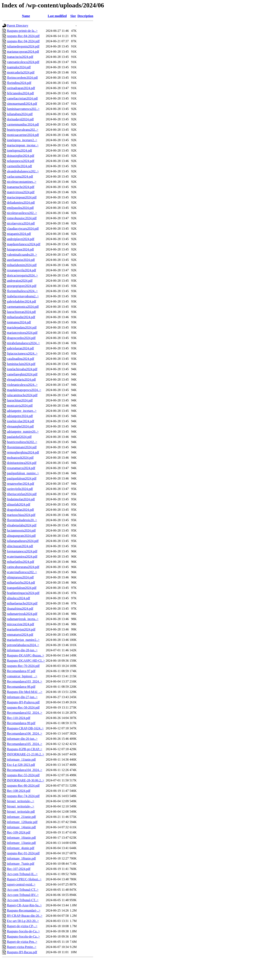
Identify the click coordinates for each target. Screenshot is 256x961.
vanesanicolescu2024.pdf (23, 62)
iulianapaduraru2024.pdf (23, 541)
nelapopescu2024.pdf (20, 161)
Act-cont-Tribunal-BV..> (23, 895)
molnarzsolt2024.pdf (20, 457)
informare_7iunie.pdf (20, 863)
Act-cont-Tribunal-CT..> (22, 889)
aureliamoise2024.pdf (21, 259)
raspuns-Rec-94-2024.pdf (23, 41)
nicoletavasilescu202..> (22, 213)
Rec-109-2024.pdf (18, 832)
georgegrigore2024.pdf (21, 285)
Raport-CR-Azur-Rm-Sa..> (24, 905)
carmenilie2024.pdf (19, 166)
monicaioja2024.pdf (20, 405)
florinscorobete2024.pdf (22, 77)
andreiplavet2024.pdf (20, 239)
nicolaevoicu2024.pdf (21, 223)
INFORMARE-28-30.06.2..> (25, 780)
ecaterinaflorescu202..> (22, 572)
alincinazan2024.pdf (20, 546)
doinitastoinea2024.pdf (21, 462)
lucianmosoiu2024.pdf (21, 530)
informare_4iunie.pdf (20, 848)
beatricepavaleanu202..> (22, 129)
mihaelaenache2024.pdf (22, 603)
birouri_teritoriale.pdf (21, 811)
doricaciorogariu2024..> (22, 275)
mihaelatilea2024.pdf (20, 561)
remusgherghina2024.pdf (23, 452)
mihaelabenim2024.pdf (22, 265)
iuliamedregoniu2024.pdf (23, 46)
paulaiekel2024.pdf (19, 436)
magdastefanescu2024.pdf (23, 244)
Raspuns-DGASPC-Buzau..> (25, 655)
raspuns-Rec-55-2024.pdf (23, 775)
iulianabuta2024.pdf (20, 114)
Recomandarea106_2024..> (24, 733)
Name (26, 16)
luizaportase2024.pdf (20, 249)
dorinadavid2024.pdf (20, 119)
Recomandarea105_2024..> (24, 744)
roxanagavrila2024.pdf (21, 270)
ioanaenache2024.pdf (20, 187)
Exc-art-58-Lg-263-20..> (23, 921)
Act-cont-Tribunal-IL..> (22, 874)
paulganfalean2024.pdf (21, 478)
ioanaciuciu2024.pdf (20, 56)
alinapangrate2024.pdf (21, 535)
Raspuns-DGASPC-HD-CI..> (26, 660)
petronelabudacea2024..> (23, 645)
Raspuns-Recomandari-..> (23, 910)
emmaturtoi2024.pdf (20, 634)
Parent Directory (17, 25)
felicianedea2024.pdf (20, 93)
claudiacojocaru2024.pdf (23, 228)
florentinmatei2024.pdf (22, 447)
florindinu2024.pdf (19, 82)
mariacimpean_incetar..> (23, 145)
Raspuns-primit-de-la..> (22, 30)
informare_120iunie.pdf (22, 822)
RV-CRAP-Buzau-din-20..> (24, 915)
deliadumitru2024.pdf (21, 202)
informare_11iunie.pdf (21, 759)
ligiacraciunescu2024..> (22, 353)
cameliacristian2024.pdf (22, 98)
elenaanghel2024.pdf (20, 426)
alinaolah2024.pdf (18, 504)
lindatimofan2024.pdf (21, 499)
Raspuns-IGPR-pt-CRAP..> (24, 749)
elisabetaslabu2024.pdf (21, 525)
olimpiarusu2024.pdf (20, 577)
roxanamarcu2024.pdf (21, 468)
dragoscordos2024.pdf (21, 338)
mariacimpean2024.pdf (22, 197)
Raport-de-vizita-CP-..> (22, 926)
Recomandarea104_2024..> (24, 770)
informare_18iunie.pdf (21, 858)
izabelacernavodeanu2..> (23, 296)
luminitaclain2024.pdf (21, 364)
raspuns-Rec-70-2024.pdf (23, 665)
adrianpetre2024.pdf (20, 416)
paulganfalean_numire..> (23, 473)
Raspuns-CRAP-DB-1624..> (25, 728)
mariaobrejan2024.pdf (21, 629)
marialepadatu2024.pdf (22, 327)
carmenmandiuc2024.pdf (23, 124)
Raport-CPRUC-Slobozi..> (24, 879)
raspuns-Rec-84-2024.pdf (23, 36)
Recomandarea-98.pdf (21, 686)
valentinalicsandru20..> (22, 254)
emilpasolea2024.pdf (20, 207)
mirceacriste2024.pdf (20, 624)
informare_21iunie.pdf (21, 816)
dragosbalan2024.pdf (20, 509)
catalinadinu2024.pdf (20, 358)
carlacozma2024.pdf (20, 176)
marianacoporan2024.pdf (23, 51)
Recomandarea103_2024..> (24, 681)
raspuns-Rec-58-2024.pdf (23, 707)
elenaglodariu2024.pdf (21, 379)
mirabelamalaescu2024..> (23, 343)
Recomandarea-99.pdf (21, 723)
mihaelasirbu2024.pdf (21, 582)
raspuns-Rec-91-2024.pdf (23, 853)
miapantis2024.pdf (19, 233)
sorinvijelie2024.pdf (20, 489)
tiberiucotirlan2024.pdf (22, 494)
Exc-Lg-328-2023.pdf (21, 764)
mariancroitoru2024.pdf (22, 332)
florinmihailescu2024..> (22, 291)
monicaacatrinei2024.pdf (23, 135)
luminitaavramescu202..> (23, 109)
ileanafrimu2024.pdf (20, 608)
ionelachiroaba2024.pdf (22, 369)
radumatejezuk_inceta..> (22, 619)
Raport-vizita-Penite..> (21, 947)
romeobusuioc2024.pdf (22, 218)
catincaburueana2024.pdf (23, 567)
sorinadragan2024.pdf (21, 88)
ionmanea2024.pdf (19, 322)
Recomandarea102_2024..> (24, 712)
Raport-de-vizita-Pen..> (22, 941)
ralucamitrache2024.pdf (22, 395)
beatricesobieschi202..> (22, 442)
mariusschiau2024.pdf (21, 515)
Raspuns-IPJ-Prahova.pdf (23, 702)
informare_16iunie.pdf (21, 837)
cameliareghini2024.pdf (22, 374)
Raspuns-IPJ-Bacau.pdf (22, 952)
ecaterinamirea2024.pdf (22, 556)
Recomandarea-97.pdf (21, 671)
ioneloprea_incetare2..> (22, 140)
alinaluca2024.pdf (18, 598)
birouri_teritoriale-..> (20, 801)
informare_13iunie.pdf (21, 842)
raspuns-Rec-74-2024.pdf (23, 796)
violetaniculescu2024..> (22, 384)
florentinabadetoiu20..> (22, 520)
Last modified (57, 16)
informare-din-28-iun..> (22, 650)
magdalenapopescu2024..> (24, 390)
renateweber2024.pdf (20, 483)
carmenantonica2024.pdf (23, 306)
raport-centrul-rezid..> (21, 884)
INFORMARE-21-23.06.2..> (25, 754)
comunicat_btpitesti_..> (22, 676)
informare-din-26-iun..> (22, 738)
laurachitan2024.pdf (20, 400)
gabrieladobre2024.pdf (21, 301)
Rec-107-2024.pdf (18, 869)
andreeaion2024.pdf (20, 280)
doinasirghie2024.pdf (20, 155)
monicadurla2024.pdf (20, 72)
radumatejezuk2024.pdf (22, 613)
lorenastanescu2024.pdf (22, 551)
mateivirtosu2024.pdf (20, 192)
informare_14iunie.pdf (21, 827)
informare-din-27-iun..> (22, 697)
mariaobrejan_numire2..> (23, 639)
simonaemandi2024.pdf (22, 103)
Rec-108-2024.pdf (18, 790)
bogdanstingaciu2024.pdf (23, 593)
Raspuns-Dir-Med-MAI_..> (24, 692)
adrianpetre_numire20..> (23, 431)
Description (85, 16)
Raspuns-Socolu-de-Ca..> (23, 931)
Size (73, 16)
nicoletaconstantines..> (21, 181)
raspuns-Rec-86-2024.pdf (23, 785)
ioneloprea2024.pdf (19, 150)
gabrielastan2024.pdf (20, 348)
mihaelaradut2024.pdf (21, 317)
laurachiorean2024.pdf (21, 312)
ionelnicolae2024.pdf (20, 421)
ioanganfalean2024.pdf (21, 587)
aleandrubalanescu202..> (23, 171)
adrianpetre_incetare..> (22, 410)
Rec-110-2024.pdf (18, 718)
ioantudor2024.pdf (19, 67)
